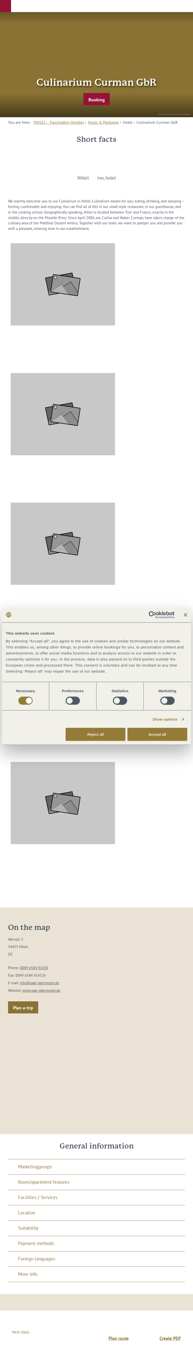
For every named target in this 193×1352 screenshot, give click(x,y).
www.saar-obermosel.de (41, 990)
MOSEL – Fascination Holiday (58, 122)
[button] (5, 6)
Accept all (157, 734)
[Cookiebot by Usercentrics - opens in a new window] (152, 615)
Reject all (95, 734)
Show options (165, 719)
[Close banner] (185, 615)
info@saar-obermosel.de (39, 982)
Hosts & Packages (103, 122)
